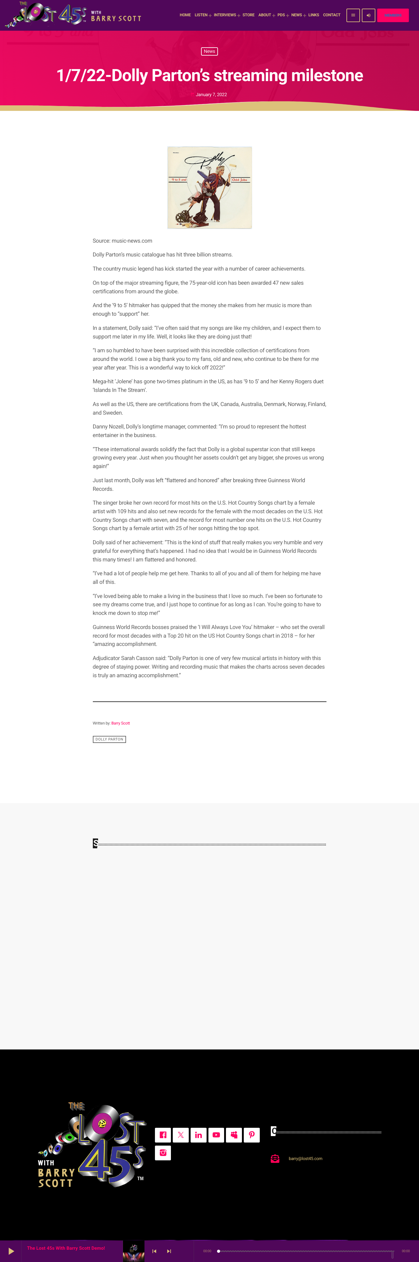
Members (393, 15)
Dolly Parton (109, 739)
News (209, 51)
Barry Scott (120, 723)
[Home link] (74, 15)
